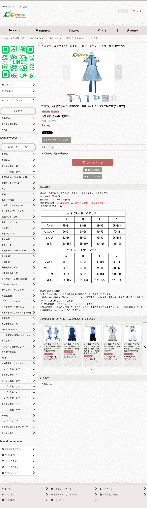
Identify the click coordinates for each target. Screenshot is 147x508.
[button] (66, 72)
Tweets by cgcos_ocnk (11, 441)
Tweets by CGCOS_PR (10, 138)
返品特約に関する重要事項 (55, 153)
